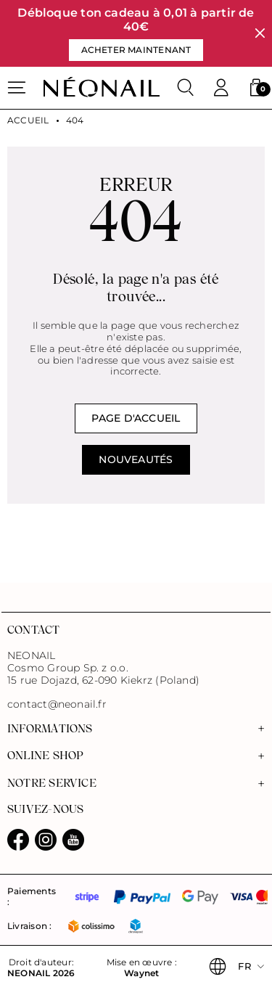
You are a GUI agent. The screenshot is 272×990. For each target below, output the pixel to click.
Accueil (28, 120)
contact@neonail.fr (57, 704)
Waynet (141, 973)
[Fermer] (260, 34)
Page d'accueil (135, 418)
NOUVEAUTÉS (136, 459)
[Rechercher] (185, 88)
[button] (256, 88)
